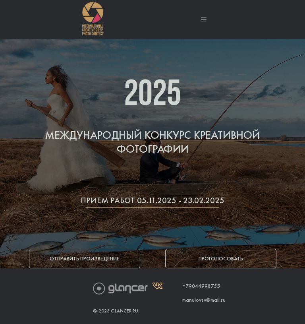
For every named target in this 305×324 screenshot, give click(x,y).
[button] (203, 19)
